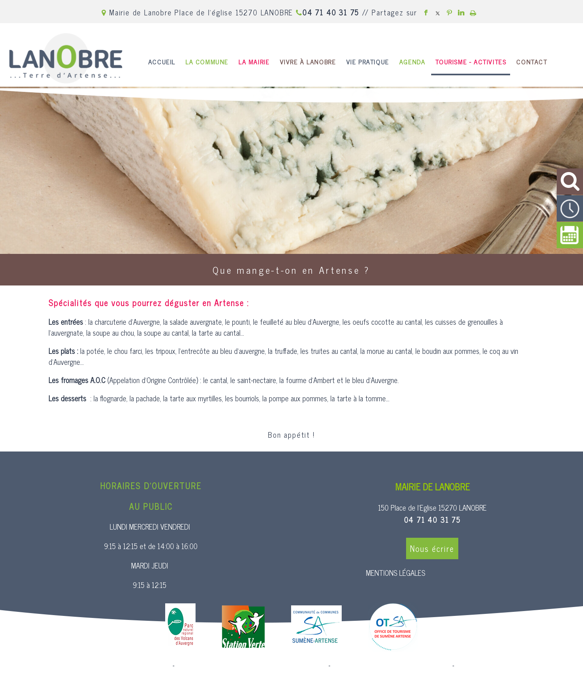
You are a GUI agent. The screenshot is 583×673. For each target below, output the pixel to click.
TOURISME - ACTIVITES (470, 61)
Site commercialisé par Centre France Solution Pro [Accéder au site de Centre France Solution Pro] (105, 665)
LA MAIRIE (253, 61)
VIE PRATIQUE (367, 61)
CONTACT (531, 61)
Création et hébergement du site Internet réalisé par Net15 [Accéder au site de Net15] (251, 665)
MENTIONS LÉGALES (395, 573)
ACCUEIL (161, 61)
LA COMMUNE (206, 61)
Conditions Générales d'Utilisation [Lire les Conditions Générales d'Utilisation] (499, 665)
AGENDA (412, 61)
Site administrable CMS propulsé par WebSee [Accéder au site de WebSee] (391, 665)
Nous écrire (432, 548)
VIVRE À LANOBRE (308, 61)
